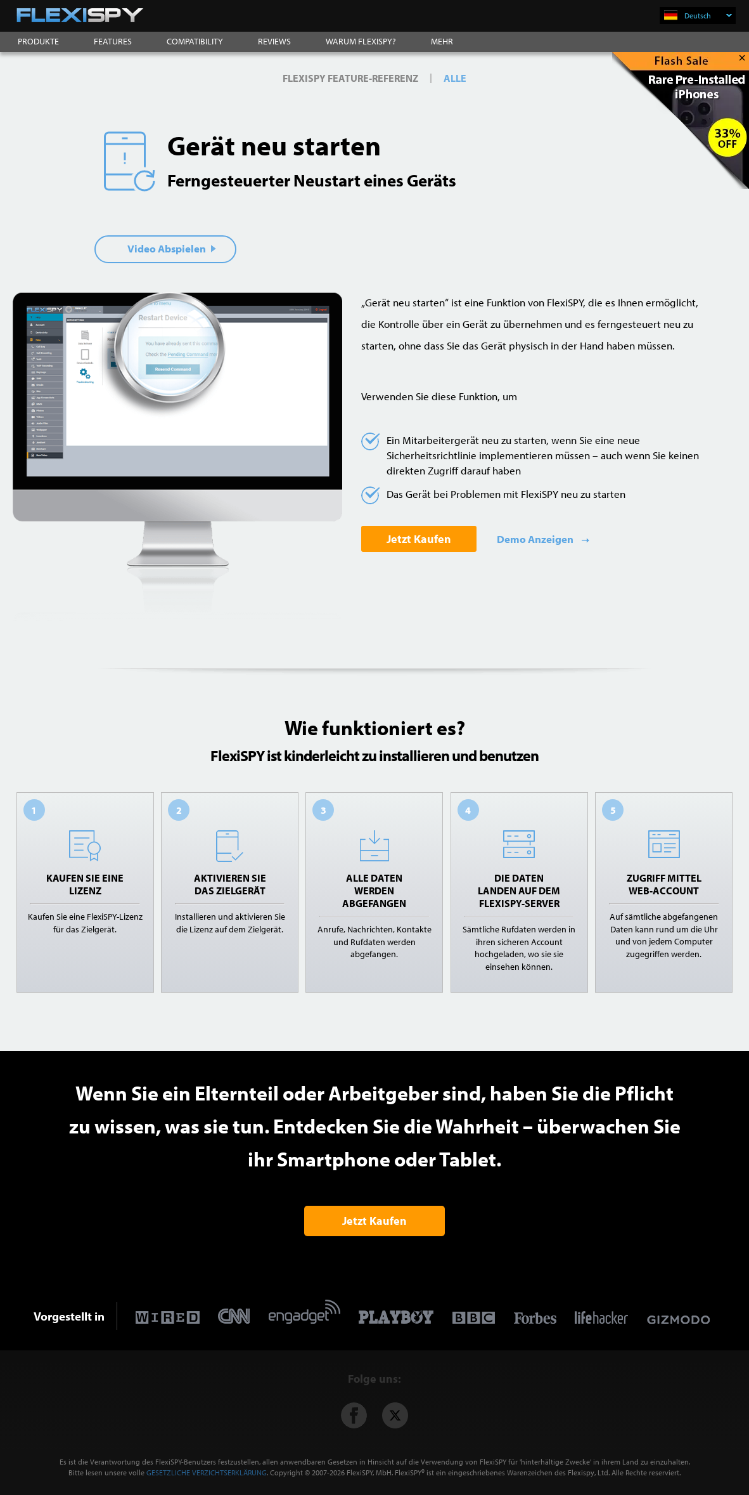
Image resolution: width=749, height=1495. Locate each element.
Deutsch (708, 15)
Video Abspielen (171, 248)
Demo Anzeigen (536, 538)
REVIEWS (274, 41)
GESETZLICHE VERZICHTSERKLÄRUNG (206, 1472)
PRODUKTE (38, 41)
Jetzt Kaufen (419, 539)
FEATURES (113, 41)
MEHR (442, 41)
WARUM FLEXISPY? (361, 41)
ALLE (455, 78)
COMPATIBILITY (195, 41)
